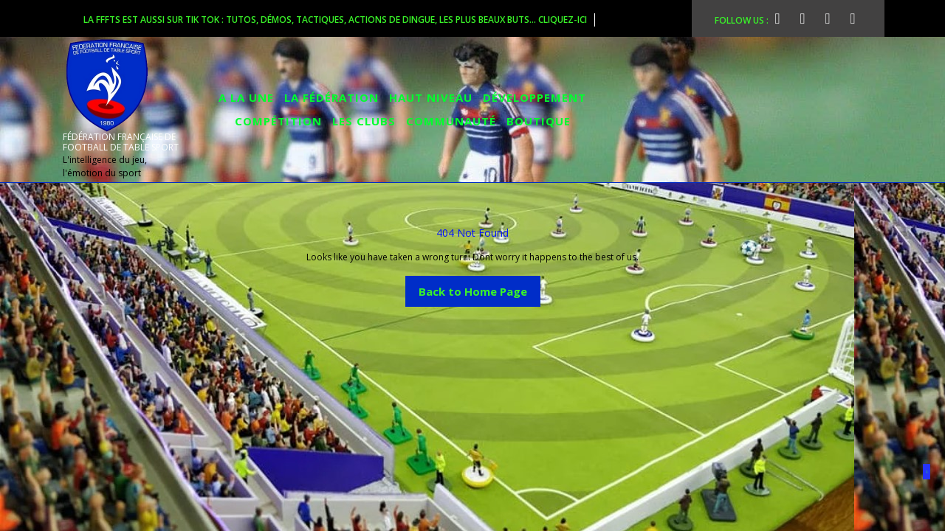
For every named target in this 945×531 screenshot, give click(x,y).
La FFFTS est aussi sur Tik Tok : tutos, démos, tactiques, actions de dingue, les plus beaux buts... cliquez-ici (339, 19)
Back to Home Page (479, 287)
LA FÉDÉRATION (331, 97)
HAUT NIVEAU (430, 97)
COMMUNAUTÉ (451, 121)
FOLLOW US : (751, 18)
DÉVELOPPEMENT (534, 97)
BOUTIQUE (538, 121)
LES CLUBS (364, 121)
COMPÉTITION (278, 121)
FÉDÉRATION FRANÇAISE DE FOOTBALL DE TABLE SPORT (121, 142)
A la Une (246, 97)
